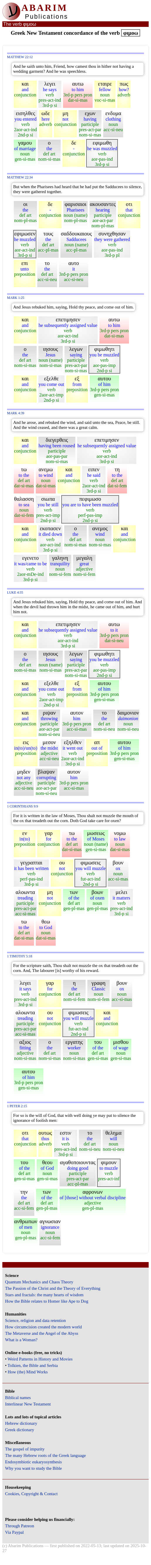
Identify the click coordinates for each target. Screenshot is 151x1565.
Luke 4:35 (15, 593)
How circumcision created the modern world (43, 1327)
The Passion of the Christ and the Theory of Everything (52, 1288)
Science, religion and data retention (35, 1320)
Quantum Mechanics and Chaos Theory (39, 1282)
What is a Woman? (21, 1339)
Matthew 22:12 (20, 57)
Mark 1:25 (15, 298)
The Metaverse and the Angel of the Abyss (41, 1333)
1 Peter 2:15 (17, 1106)
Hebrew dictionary (21, 1423)
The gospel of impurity (25, 1449)
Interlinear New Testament (28, 1404)
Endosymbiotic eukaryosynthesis (33, 1462)
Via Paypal (14, 1532)
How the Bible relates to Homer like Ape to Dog (46, 1301)
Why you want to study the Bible (33, 1468)
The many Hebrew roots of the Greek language (45, 1455)
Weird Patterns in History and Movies (40, 1359)
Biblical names (18, 1397)
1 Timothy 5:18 (19, 956)
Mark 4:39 (15, 413)
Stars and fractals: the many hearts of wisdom (44, 1294)
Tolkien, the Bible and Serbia (33, 1365)
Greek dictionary (19, 1429)
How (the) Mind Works (28, 1372)
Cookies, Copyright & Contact (31, 1493)
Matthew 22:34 (20, 177)
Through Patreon (19, 1526)
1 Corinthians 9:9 (22, 806)
